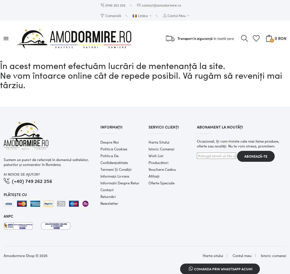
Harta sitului (159, 142)
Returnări (108, 196)
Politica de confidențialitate (114, 159)
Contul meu (242, 255)
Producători (158, 162)
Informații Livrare (114, 176)
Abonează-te (255, 156)
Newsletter (109, 203)
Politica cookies (113, 149)
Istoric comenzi (162, 149)
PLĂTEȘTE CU (15, 194)
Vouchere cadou (162, 169)
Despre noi (109, 142)
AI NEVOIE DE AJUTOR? (22, 174)
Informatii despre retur (119, 183)
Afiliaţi (154, 176)
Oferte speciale (162, 183)
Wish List (156, 155)
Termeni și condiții (116, 169)
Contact (107, 189)
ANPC (8, 216)
